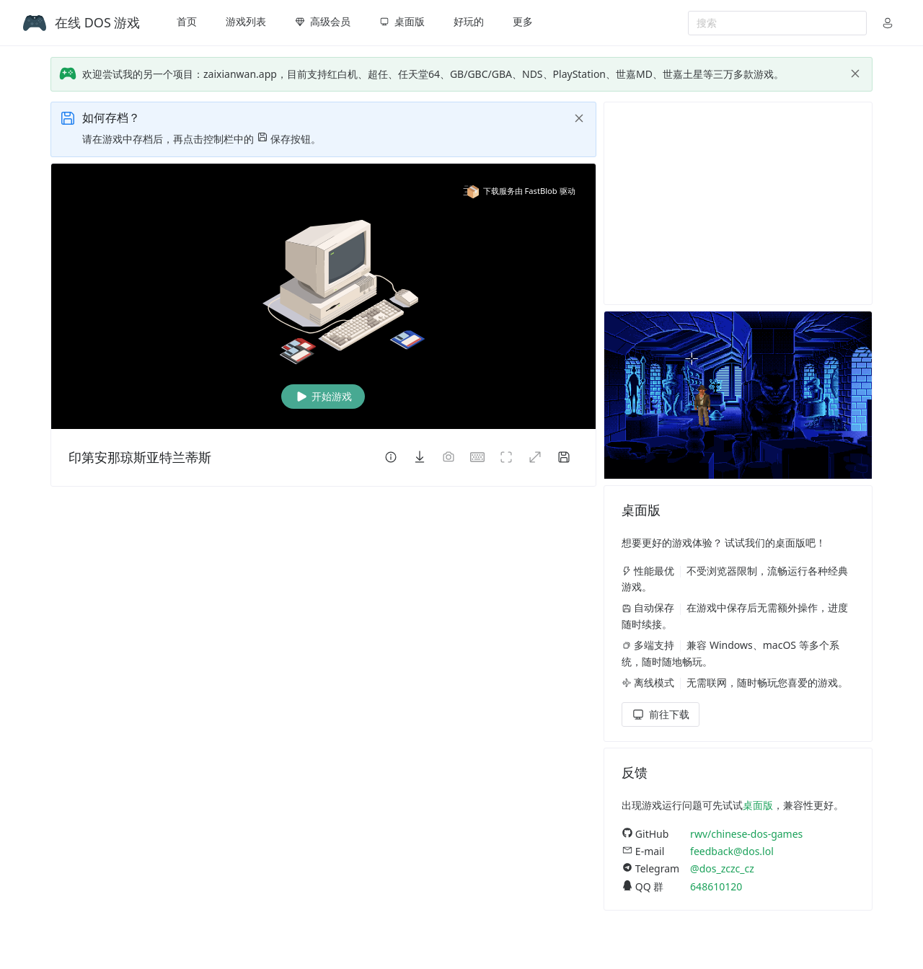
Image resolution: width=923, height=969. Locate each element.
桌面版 (758, 805)
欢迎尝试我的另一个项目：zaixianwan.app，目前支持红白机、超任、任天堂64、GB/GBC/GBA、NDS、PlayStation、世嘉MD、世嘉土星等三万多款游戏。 (433, 74)
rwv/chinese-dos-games (746, 834)
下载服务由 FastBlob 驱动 (519, 190)
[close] (855, 73)
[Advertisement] (738, 203)
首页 (187, 21)
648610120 (716, 886)
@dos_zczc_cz (722, 868)
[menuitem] (186, 23)
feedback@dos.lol (732, 851)
